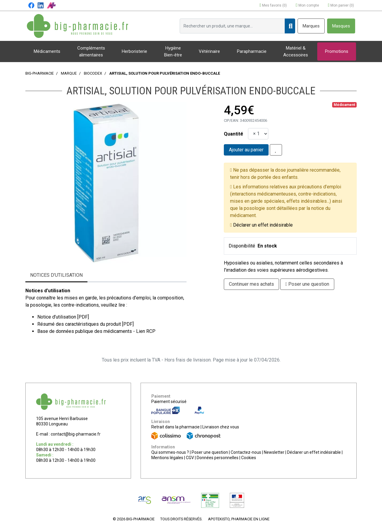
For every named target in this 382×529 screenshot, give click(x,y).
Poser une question (210, 452)
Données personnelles (217, 457)
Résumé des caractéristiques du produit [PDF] (85, 324)
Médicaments (47, 51)
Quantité (233, 134)
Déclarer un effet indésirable (263, 225)
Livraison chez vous (220, 427)
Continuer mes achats (251, 284)
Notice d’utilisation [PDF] (63, 317)
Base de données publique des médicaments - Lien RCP (96, 331)
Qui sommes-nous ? (170, 452)
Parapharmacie (252, 51)
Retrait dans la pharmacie (175, 427)
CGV (190, 457)
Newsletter (274, 452)
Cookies (248, 457)
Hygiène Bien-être (173, 51)
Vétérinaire (209, 51)
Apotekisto (238, 519)
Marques (311, 26)
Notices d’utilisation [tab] (56, 275)
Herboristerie (134, 51)
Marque (69, 73)
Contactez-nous (246, 452)
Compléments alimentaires (91, 51)
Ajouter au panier (246, 150)
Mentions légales (167, 457)
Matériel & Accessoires (295, 51)
